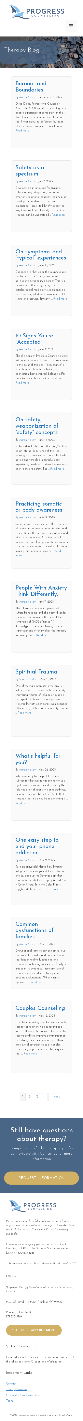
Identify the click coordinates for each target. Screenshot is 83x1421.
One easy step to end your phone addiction (37, 846)
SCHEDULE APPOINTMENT (34, 1330)
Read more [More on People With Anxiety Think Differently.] (43, 635)
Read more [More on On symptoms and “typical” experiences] (60, 298)
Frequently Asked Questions (23, 1395)
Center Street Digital (62, 1415)
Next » (56, 1097)
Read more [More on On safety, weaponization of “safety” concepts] (57, 468)
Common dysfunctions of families (34, 931)
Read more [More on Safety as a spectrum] (59, 214)
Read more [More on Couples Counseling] (30, 1053)
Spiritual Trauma (36, 672)
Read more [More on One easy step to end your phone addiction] (51, 889)
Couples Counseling (40, 1008)
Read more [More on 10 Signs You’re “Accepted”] (22, 382)
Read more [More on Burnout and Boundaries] (22, 130)
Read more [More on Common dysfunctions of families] (37, 982)
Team (9, 1400)
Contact (11, 1383)
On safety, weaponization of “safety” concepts (36, 426)
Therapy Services (16, 1389)
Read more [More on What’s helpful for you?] (22, 803)
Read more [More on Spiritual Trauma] (24, 712)
